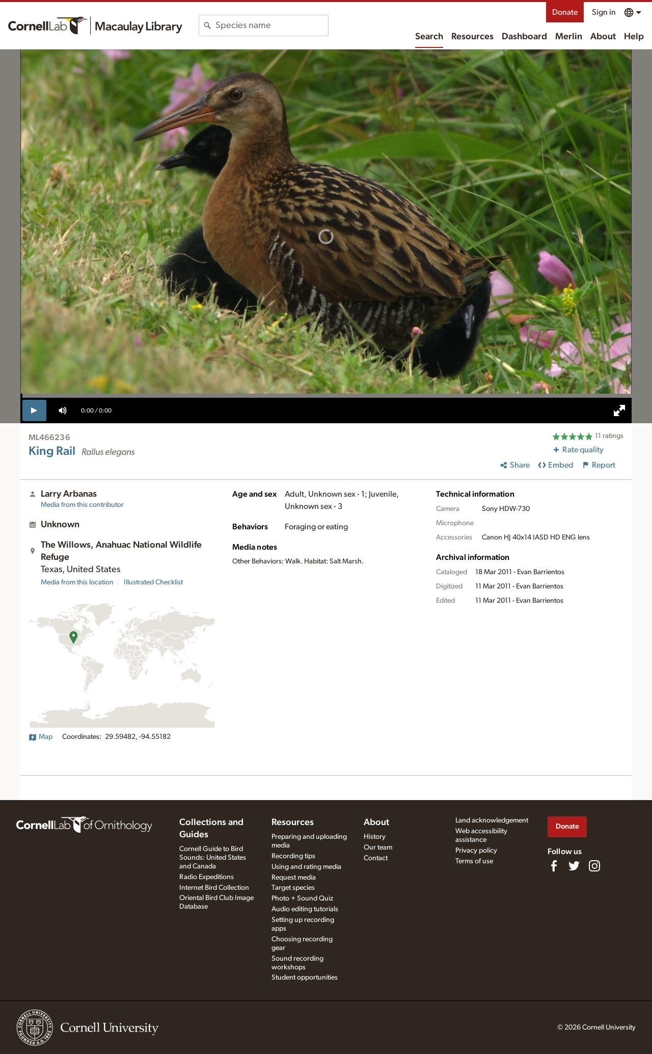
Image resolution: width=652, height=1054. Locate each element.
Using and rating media (306, 866)
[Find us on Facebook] (554, 866)
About (603, 36)
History (375, 836)
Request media (293, 877)
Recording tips (293, 856)
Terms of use (474, 861)
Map (40, 736)
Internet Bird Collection (214, 887)
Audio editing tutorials (304, 909)
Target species (293, 887)
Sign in (604, 12)
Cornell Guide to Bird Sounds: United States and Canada (212, 857)
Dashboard (524, 36)
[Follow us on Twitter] (574, 866)
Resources (472, 36)
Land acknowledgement (491, 820)
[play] (34, 410)
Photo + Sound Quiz (302, 898)
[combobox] (271, 25)
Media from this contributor (82, 504)
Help (634, 36)
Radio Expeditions (206, 877)
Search (429, 36)
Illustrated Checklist (153, 582)
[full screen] (619, 410)
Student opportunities (304, 977)
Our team (378, 847)
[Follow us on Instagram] (594, 866)
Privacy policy (476, 850)
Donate (565, 12)
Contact (376, 858)
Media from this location (77, 582)
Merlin (568, 36)
